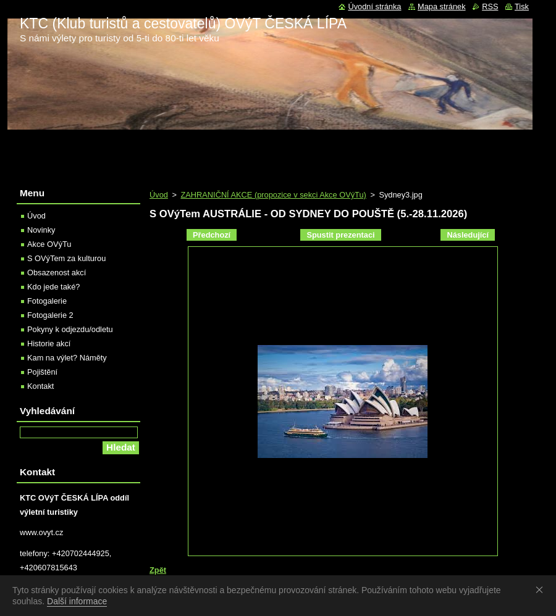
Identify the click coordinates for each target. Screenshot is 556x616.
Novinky (41, 230)
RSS (490, 6)
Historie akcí (48, 343)
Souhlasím (542, 589)
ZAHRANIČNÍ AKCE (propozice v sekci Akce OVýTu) (273, 194)
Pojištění (42, 372)
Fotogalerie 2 (50, 315)
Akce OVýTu (49, 244)
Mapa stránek (442, 6)
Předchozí (211, 234)
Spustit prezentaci (340, 234)
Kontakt (40, 386)
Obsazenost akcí (56, 272)
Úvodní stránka (374, 6)
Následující (468, 234)
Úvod (159, 194)
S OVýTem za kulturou (66, 258)
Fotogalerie (47, 301)
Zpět (158, 570)
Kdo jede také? (53, 286)
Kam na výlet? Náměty (67, 357)
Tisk (522, 6)
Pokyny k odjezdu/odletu (70, 329)
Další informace (77, 601)
